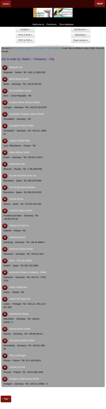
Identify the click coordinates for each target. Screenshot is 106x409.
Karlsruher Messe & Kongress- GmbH (27, 272)
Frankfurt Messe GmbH (20, 210)
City (51, 59)
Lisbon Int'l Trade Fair (19, 299)
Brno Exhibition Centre (20, 90)
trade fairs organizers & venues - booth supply (37, 48)
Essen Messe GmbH (19, 152)
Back (100, 3)
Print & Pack (25, 35)
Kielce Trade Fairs (18, 287)
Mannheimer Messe (19, 314)
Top (6, 399)
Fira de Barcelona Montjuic (22, 187)
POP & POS (25, 40)
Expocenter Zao (17, 164)
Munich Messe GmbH (20, 329)
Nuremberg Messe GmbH (21, 340)
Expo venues (80, 40)
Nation (26, 59)
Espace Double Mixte (19, 140)
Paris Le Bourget (17, 355)
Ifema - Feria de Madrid (20, 260)
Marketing (80, 35)
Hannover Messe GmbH (21, 249)
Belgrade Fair (15, 67)
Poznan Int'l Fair (17, 367)
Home (6, 4)
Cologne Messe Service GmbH (24, 102)
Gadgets (25, 29)
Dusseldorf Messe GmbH (21, 125)
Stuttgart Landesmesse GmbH (24, 378)
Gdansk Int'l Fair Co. (19, 225)
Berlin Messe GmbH (19, 79)
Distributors (80, 29)
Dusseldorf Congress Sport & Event (26, 114)
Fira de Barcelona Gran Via (22, 175)
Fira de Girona (16, 199)
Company (40, 59)
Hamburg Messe (17, 237)
